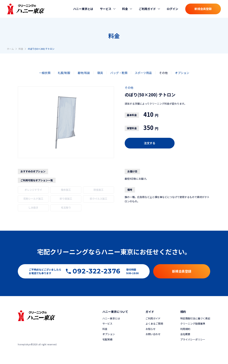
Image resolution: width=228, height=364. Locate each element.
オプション (182, 72)
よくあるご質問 (154, 323)
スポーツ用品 (143, 72)
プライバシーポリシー (192, 339)
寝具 (100, 72)
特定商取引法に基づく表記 (195, 318)
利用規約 (185, 329)
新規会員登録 (203, 9)
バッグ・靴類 (118, 72)
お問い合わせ (153, 334)
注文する (149, 143)
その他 (163, 72)
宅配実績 (107, 339)
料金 (21, 48)
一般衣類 (44, 72)
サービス (107, 323)
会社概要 (185, 334)
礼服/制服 (64, 72)
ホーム (10, 48)
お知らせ (151, 329)
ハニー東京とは (83, 9)
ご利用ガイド (153, 318)
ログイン (172, 9)
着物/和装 (83, 72)
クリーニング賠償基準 (192, 323)
